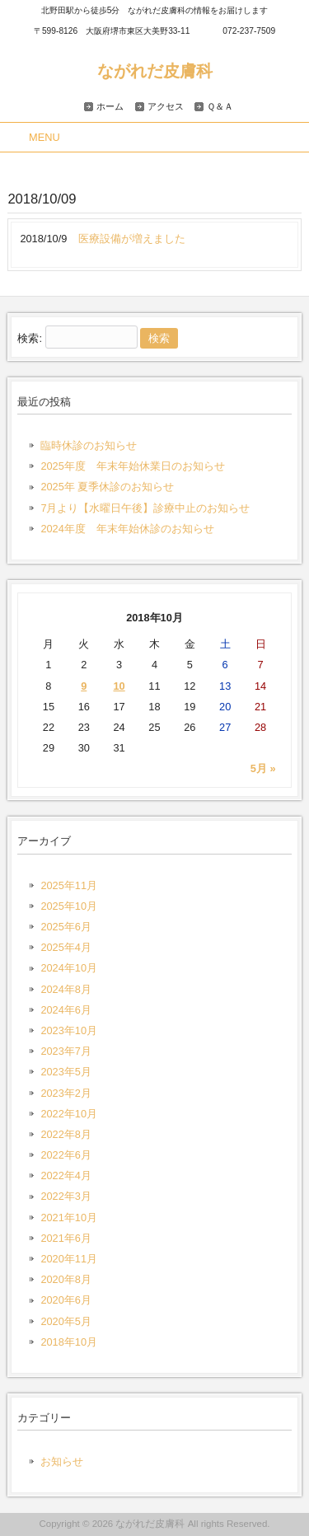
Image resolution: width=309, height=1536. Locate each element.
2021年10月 (68, 1217)
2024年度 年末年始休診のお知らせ (126, 528)
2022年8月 (65, 1134)
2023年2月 (65, 1093)
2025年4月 (65, 947)
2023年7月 (65, 1051)
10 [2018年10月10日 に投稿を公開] (118, 686)
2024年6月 (65, 1010)
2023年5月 (65, 1071)
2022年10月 (68, 1114)
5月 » (263, 768)
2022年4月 (65, 1175)
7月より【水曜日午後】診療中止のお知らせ (145, 508)
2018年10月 (68, 1342)
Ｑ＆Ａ (220, 106)
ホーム (110, 106)
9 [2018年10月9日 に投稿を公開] (84, 686)
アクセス (165, 106)
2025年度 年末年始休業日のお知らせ (132, 466)
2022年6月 (65, 1155)
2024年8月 (65, 989)
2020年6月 (65, 1300)
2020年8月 (65, 1279)
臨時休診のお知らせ (88, 445)
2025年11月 (68, 885)
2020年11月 (68, 1259)
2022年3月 (65, 1196)
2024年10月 (68, 968)
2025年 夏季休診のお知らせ (107, 486)
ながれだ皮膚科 (155, 70)
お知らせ (61, 1461)
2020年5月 (65, 1321)
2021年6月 (65, 1238)
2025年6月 (65, 926)
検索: (29, 338)
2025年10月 (68, 906)
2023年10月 (68, 1030)
